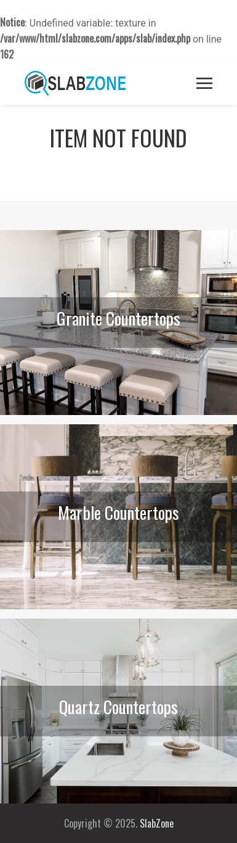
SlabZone (157, 823)
